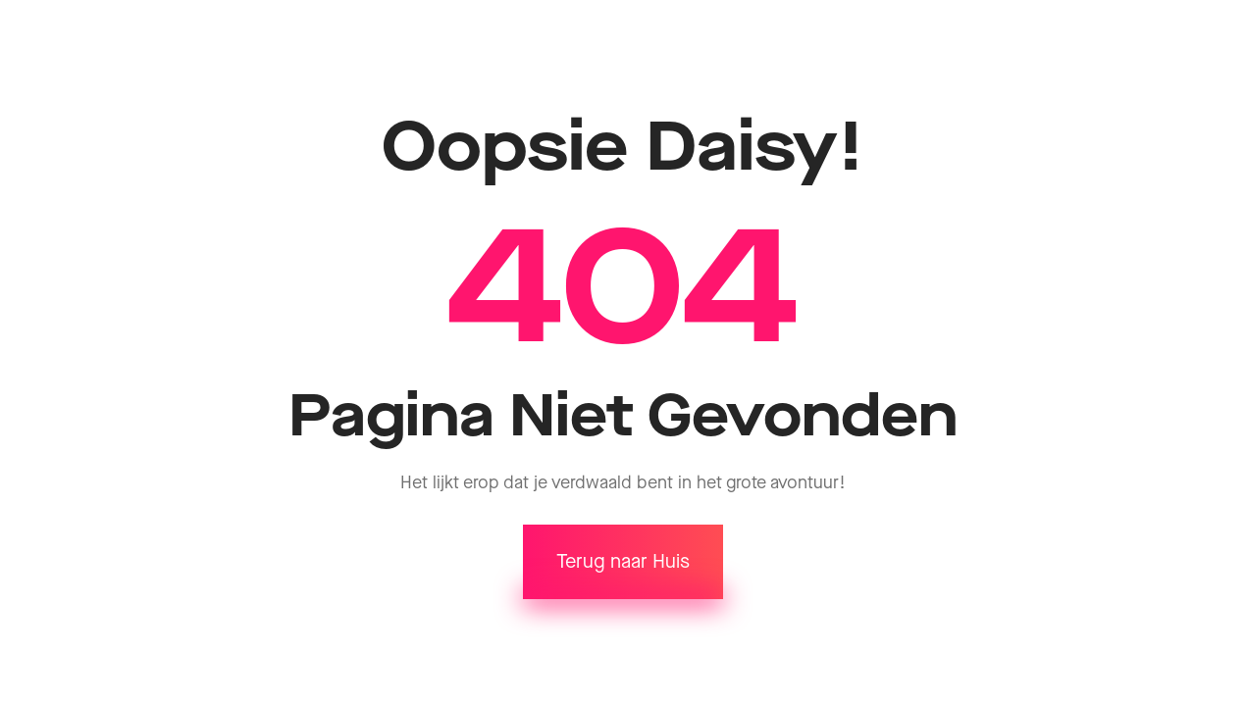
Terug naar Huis (623, 562)
